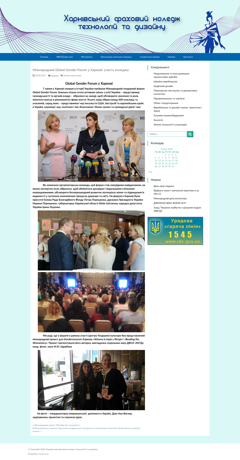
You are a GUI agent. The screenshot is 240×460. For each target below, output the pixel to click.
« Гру (150, 171)
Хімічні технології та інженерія (170, 124)
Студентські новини (149, 56)
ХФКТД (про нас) (64, 56)
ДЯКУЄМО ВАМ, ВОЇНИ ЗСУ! (170, 203)
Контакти (188, 56)
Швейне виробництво (165, 81)
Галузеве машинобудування (169, 115)
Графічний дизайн (163, 86)
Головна (44, 56)
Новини (171, 56)
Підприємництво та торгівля (169, 98)
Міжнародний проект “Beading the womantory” (57, 425)
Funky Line (43, 454)
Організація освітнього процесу (116, 56)
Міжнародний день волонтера (170, 198)
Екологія (158, 120)
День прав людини (164, 186)
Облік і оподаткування (166, 103)
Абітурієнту (86, 56)
